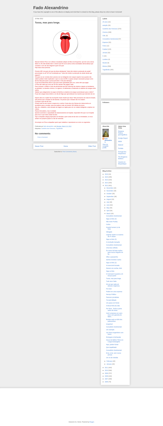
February (109, 361)
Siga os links (110, 271)
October (109, 193)
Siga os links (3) (111, 239)
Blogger (91, 422)
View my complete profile (105, 146)
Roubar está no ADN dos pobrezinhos (114, 320)
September (110, 196)
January (109, 364)
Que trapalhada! (111, 347)
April (108, 210)
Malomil (120, 145)
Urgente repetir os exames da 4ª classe (114, 235)
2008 (106, 376)
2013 (106, 183)
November (110, 191)
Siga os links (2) (111, 262)
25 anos (105, 22)
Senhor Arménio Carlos (113, 260)
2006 (106, 382)
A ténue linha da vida (113, 306)
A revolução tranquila (113, 242)
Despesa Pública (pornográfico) (122, 133)
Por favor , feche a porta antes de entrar (114, 309)
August (108, 199)
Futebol (104, 49)
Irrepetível (109, 324)
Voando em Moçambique (122, 163)
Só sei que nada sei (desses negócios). (113, 285)
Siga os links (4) (111, 219)
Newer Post (39, 146)
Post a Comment (43, 137)
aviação (104, 25)
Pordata (120, 148)
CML (104, 35)
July (107, 202)
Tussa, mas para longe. (113, 278)
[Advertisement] (112, 86)
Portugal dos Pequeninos (122, 152)
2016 (106, 174)
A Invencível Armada (112, 265)
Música (104, 66)
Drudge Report (123, 138)
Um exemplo (110, 330)
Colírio (108, 224)
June (108, 205)
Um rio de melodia (112, 357)
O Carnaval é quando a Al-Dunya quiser (114, 275)
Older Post (92, 146)
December (110, 188)
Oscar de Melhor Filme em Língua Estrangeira (114, 341)
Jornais (104, 52)
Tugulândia (59, 128)
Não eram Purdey (112, 221)
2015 (106, 177)
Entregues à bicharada (113, 337)
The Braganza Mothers (122, 157)
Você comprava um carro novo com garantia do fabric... (114, 315)
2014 (106, 180)
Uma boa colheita (111, 248)
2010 (106, 370)
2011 (106, 367)
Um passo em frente (112, 303)
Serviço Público (111, 294)
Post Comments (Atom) (69, 151)
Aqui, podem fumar (112, 344)
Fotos (104, 46)
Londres (105, 59)
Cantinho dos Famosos (48, 128)
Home (66, 146)
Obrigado (109, 232)
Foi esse (109, 289)
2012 (106, 185)
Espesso (105, 42)
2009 (106, 373)
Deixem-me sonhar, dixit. (114, 268)
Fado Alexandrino (50, 7)
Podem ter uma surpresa (114, 291)
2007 (106, 379)
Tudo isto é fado (111, 281)
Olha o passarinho (112, 257)
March (108, 213)
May (108, 208)
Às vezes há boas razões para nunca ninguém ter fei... (114, 252)
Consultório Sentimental (110, 39)
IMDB (120, 141)
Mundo (104, 63)
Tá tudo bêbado (111, 300)
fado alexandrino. (108, 140)
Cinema (104, 32)
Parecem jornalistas (112, 297)
